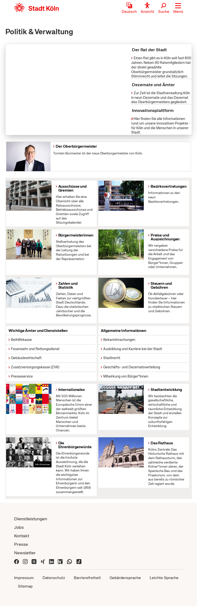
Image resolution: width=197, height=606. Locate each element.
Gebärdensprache (125, 577)
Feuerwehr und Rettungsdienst (35, 349)
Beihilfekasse (21, 339)
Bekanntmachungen (119, 339)
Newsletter (25, 553)
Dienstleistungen (30, 519)
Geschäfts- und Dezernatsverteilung (131, 367)
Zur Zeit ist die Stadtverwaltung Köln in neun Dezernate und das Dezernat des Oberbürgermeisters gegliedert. (160, 97)
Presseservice (22, 376)
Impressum (24, 577)
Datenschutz (54, 577)
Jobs (19, 527)
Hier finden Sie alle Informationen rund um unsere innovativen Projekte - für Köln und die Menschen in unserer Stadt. (160, 126)
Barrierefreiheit (87, 577)
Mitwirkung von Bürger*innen (125, 376)
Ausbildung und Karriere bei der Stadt (132, 349)
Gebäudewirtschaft (26, 358)
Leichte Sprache (164, 577)
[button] (178, 8)
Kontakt (21, 536)
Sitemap (25, 586)
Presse (21, 544)
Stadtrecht (111, 358)
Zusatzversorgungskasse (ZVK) (35, 367)
